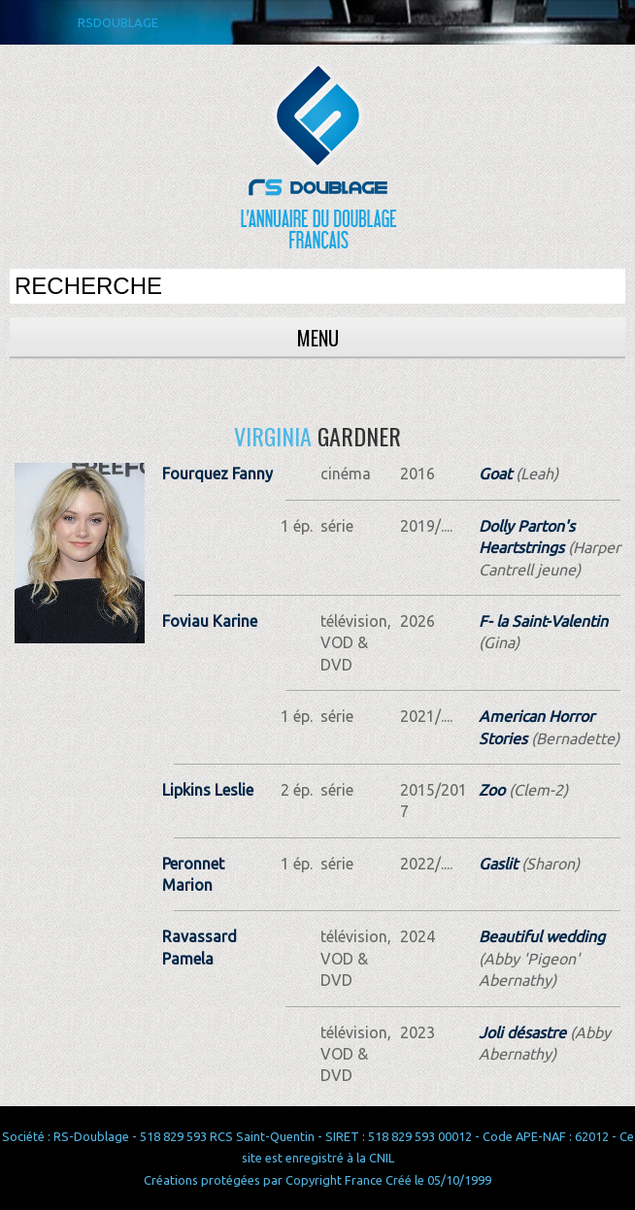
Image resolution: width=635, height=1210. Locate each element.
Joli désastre (522, 1032)
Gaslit (498, 863)
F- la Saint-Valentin (543, 621)
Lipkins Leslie (207, 790)
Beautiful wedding (542, 936)
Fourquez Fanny (217, 473)
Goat (495, 473)
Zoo (492, 790)
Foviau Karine (209, 621)
